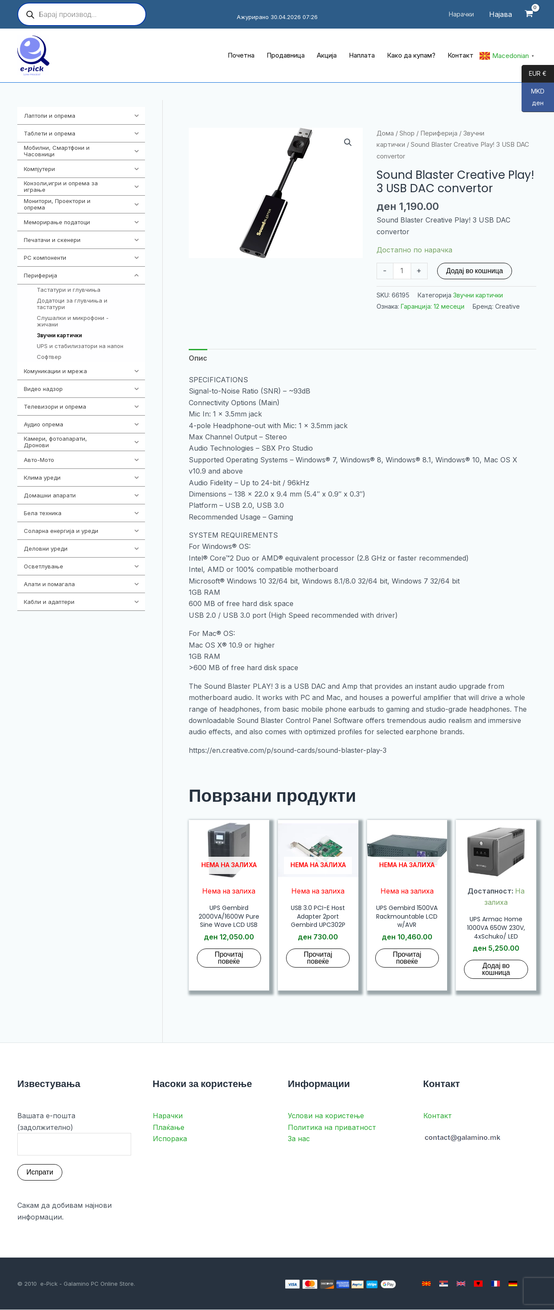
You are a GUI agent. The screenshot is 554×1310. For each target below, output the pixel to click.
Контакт (437, 1116)
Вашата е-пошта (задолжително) (74, 1134)
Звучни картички (478, 295)
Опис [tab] (198, 358)
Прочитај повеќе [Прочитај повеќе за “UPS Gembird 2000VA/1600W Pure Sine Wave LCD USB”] (229, 957)
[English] (461, 1284)
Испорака (170, 1139)
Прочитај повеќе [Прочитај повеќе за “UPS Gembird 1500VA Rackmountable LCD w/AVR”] (407, 957)
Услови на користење (326, 1116)
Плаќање (168, 1127)
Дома (385, 133)
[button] (348, 142)
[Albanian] (478, 1284)
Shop (407, 133)
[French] (495, 1284)
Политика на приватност (332, 1127)
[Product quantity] (402, 271)
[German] (513, 1284)
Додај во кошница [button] (496, 969)
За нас (299, 1139)
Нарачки (168, 1116)
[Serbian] (443, 1284)
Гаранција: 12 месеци (432, 306)
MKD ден (533, 99)
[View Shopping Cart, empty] (529, 14)
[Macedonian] (426, 1284)
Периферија (438, 133)
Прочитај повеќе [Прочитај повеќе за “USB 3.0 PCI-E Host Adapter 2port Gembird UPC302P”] (318, 957)
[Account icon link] (500, 14)
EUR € (534, 74)
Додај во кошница (474, 271)
